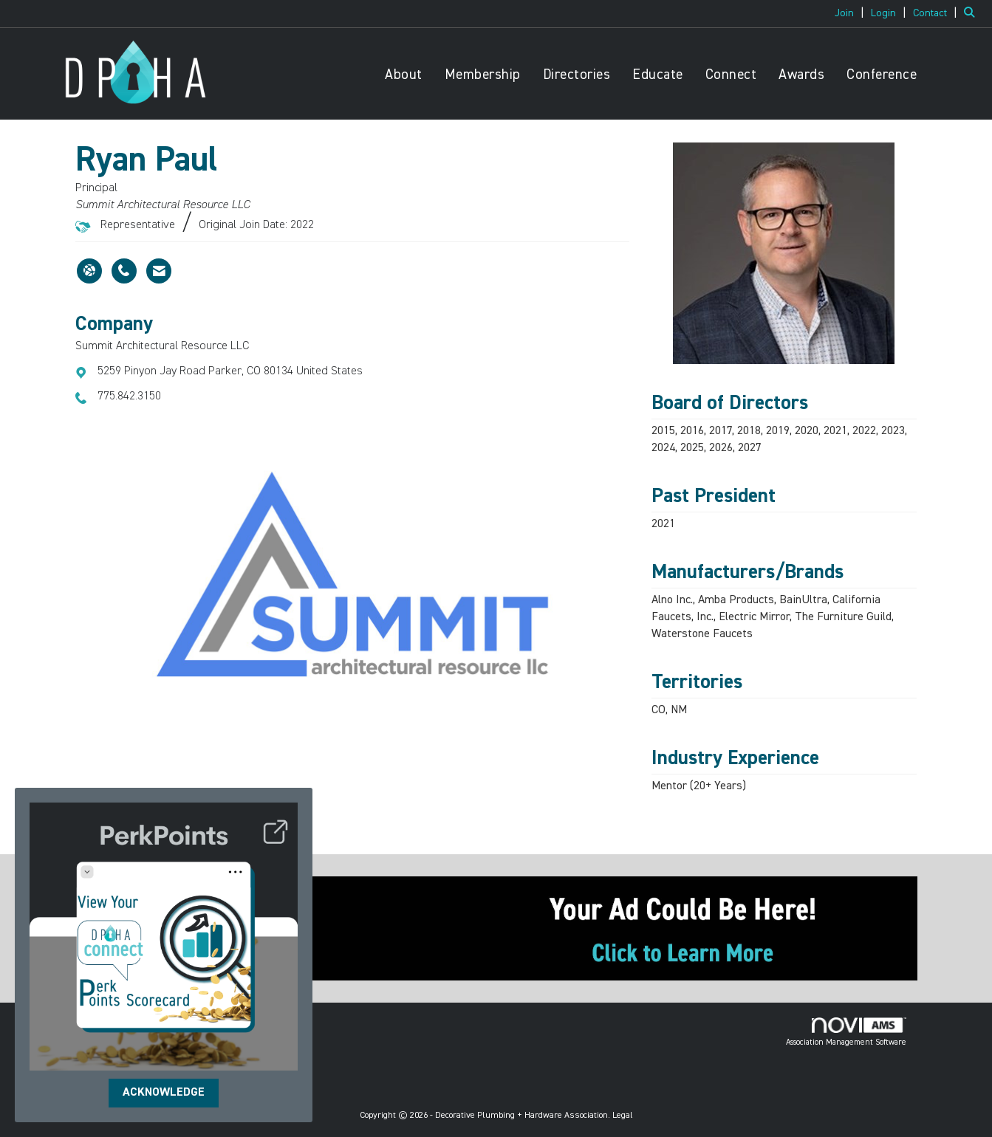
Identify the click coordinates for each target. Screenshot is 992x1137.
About (404, 75)
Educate (657, 75)
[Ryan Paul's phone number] (124, 271)
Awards (801, 75)
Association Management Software (846, 1032)
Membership (483, 75)
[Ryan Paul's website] (89, 271)
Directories (577, 75)
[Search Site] (972, 13)
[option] (352, 574)
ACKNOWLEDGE (164, 1093)
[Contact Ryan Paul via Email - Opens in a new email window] (159, 271)
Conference (881, 75)
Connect (731, 75)
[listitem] (851, 13)
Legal (622, 1115)
